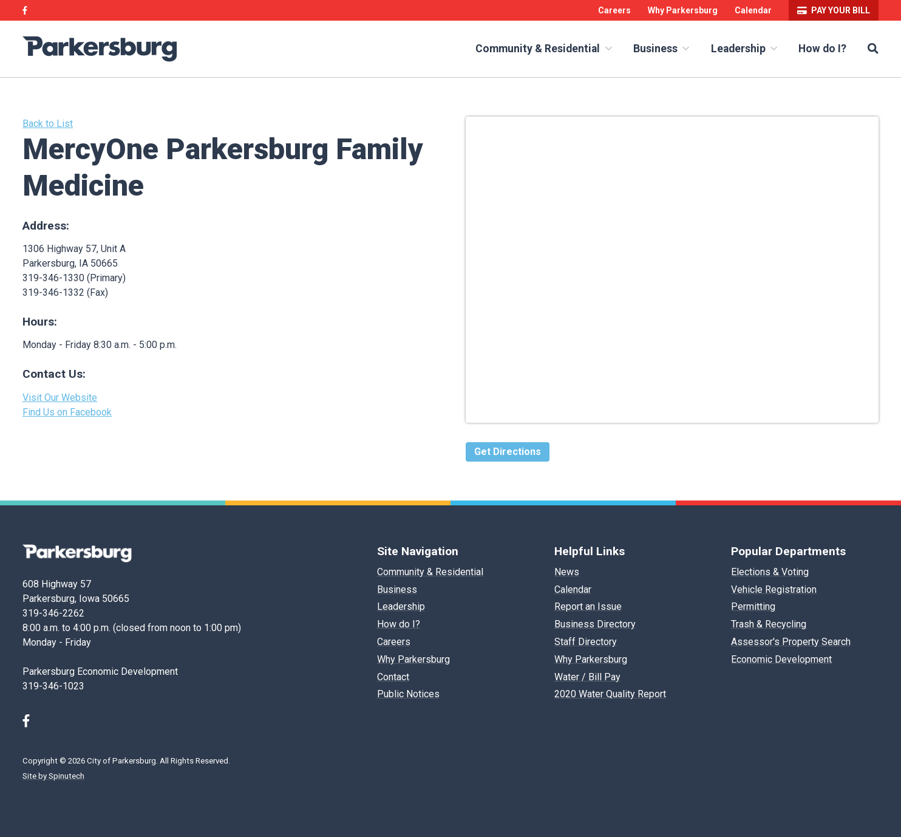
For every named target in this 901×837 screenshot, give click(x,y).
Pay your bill (833, 10)
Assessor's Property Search (791, 641)
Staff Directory (585, 641)
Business (661, 49)
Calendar (753, 10)
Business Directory (595, 624)
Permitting (753, 606)
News (566, 572)
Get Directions (507, 451)
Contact (393, 677)
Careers (614, 10)
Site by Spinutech (53, 776)
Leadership (744, 49)
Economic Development (781, 659)
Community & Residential (543, 49)
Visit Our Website (59, 397)
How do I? (822, 49)
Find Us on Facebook (67, 412)
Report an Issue (588, 606)
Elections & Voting (770, 572)
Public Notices (408, 694)
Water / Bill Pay (587, 677)
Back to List (47, 123)
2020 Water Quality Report (610, 694)
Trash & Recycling (768, 624)
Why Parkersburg (683, 10)
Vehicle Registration (774, 589)
